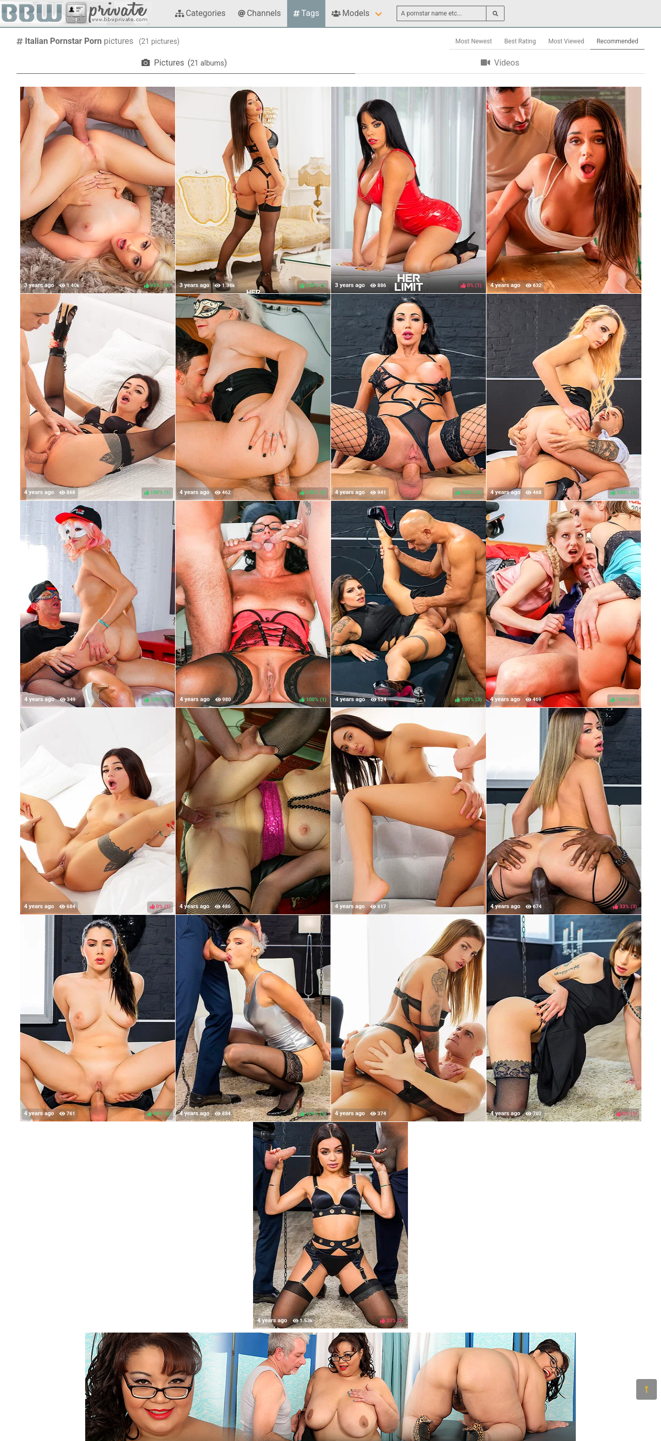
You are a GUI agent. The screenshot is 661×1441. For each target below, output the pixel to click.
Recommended (617, 41)
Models (350, 13)
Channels (259, 13)
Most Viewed (566, 41)
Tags (306, 13)
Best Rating (520, 41)
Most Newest (473, 41)
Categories (200, 13)
